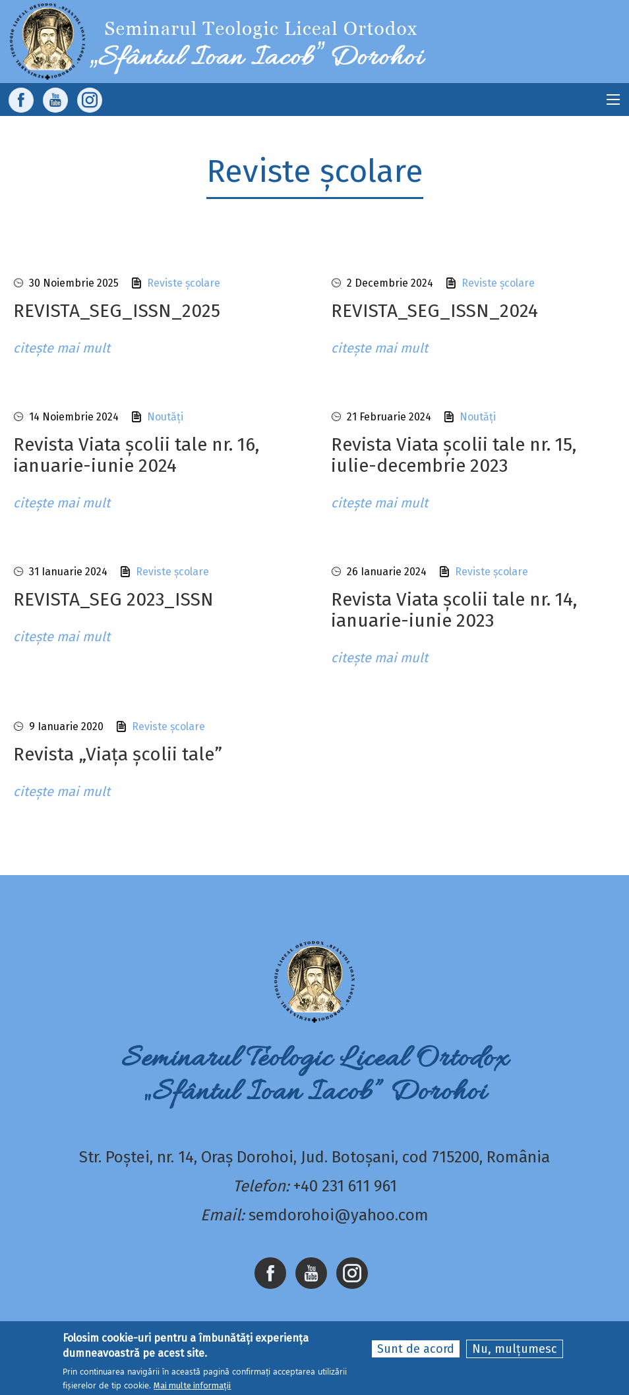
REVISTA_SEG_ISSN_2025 (116, 311)
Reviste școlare (183, 283)
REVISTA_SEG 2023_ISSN (113, 599)
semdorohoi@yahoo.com (339, 1215)
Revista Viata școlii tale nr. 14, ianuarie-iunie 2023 (454, 609)
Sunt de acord (415, 1349)
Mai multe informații (192, 1386)
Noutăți (165, 417)
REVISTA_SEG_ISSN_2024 (434, 311)
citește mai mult (61, 348)
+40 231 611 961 (345, 1186)
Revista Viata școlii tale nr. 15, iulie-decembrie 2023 (453, 455)
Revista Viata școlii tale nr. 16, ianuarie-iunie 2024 (136, 455)
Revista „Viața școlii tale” (117, 754)
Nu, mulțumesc (514, 1349)
